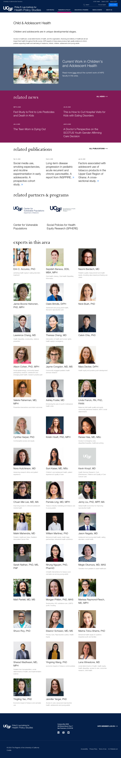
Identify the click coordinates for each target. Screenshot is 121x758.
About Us (109, 10)
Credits (9, 750)
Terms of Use (102, 749)
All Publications (97, 149)
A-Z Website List (113, 749)
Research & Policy (64, 10)
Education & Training (81, 10)
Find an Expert (102, 4)
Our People (50, 10)
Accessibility (84, 749)
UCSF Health (96, 1)
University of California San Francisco (12, 1)
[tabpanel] (60, 70)
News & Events (97, 10)
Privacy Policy (93, 749)
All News (101, 96)
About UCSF (113, 1)
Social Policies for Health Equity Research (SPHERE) (62, 227)
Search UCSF (105, 1)
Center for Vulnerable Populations (25, 227)
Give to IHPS (113, 4)
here (74, 73)
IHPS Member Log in (106, 726)
